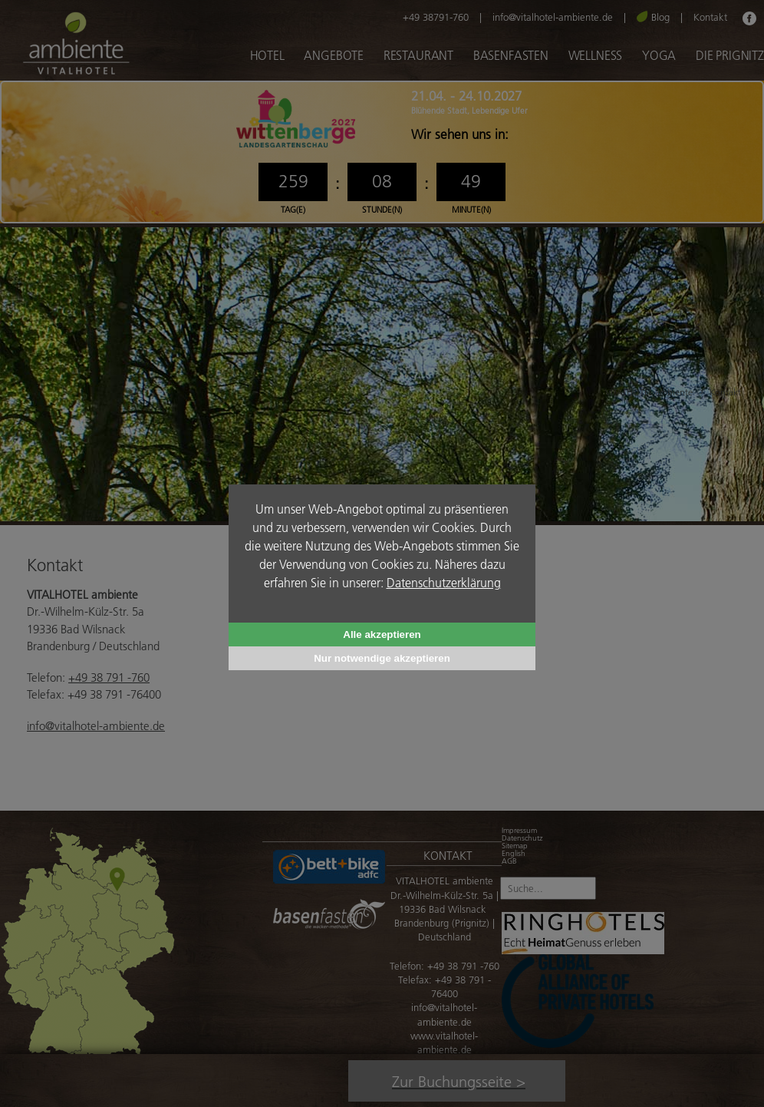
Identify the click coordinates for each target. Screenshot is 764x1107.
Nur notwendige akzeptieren (382, 658)
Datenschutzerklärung (444, 582)
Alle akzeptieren (381, 634)
